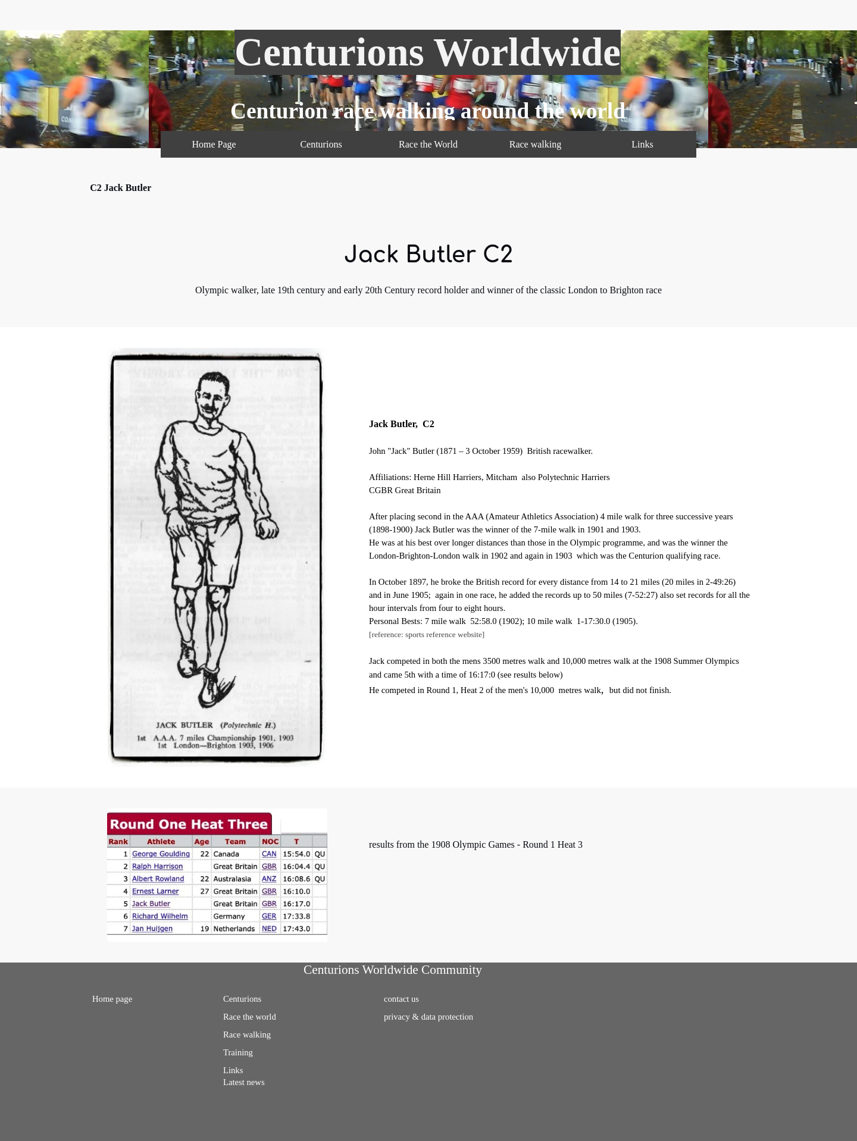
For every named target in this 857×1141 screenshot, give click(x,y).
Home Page (214, 144)
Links (642, 144)
